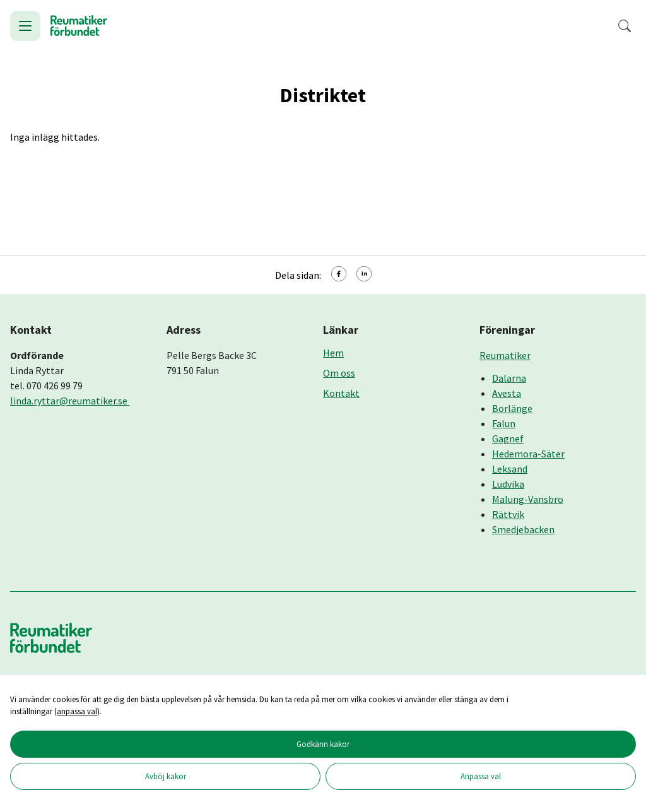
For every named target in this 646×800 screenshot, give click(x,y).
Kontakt (341, 393)
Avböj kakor (165, 776)
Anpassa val (481, 776)
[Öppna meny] (25, 26)
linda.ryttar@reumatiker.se (69, 400)
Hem (333, 352)
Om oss (339, 373)
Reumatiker (505, 355)
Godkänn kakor (323, 744)
